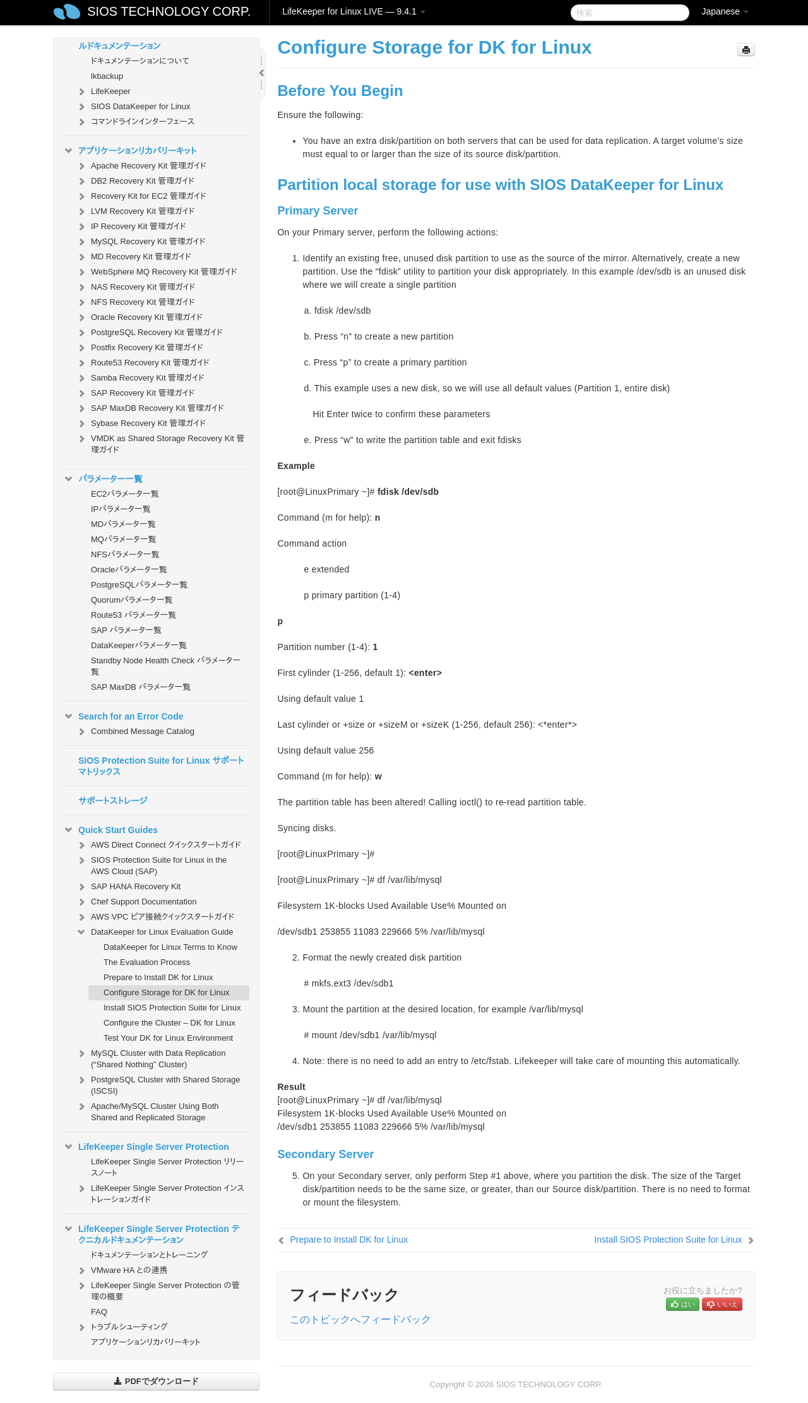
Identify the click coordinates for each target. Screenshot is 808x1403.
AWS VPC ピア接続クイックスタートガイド (155, 917)
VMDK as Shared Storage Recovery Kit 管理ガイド (160, 442)
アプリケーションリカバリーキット (129, 150)
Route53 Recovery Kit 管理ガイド (143, 362)
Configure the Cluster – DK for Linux (169, 1022)
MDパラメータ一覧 (123, 524)
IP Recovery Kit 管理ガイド (131, 226)
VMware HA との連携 (121, 1270)
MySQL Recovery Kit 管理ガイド (141, 241)
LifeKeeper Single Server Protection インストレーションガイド (160, 1192)
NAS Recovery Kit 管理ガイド (135, 287)
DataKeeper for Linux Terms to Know (170, 947)
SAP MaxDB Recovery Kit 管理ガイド (150, 408)
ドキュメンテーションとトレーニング (149, 1255)
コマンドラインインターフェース (135, 121)
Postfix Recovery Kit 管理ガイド (139, 347)
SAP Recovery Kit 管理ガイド (135, 393)
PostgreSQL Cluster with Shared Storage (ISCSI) (158, 1084)
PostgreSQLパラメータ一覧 (139, 584)
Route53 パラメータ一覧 (133, 615)
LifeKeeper (103, 91)
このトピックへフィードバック (360, 1319)
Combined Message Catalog (135, 731)
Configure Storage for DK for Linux (166, 992)
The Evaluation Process (147, 962)
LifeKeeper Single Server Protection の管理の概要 (158, 1289)
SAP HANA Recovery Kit (128, 886)
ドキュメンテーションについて (140, 61)
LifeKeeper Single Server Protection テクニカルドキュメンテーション (151, 1233)
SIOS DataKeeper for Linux (133, 106)
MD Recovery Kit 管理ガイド (133, 256)
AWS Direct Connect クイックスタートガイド (158, 845)
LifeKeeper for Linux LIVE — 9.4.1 (353, 11)
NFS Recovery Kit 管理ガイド (135, 302)
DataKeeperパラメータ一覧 (139, 645)
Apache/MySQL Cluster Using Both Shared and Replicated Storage (147, 1110)
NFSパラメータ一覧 (125, 554)
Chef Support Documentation (136, 901)
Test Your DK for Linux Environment (168, 1038)
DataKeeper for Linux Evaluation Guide (154, 932)
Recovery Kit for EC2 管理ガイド (141, 196)
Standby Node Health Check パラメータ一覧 (166, 666)
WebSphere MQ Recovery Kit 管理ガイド (156, 272)
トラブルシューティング (122, 1327)
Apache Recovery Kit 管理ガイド (141, 166)
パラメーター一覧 (103, 479)
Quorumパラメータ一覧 (132, 600)
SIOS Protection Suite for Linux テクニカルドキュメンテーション (153, 39)
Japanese (725, 11)
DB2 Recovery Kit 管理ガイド (135, 181)
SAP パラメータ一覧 (126, 630)
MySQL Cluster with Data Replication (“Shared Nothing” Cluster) (150, 1057)
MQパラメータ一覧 (124, 539)
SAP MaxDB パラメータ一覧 (141, 687)
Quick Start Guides (110, 830)
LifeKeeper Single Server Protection (146, 1146)
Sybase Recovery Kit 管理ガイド (141, 423)
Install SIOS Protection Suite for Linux (172, 1007)
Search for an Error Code (123, 716)
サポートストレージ (112, 801)
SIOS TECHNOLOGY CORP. (169, 11)
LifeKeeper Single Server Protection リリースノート (167, 1167)
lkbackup (107, 76)
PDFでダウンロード (156, 1381)
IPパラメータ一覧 (121, 509)
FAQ (99, 1312)
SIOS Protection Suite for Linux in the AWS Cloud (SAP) (151, 864)
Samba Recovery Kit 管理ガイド (140, 378)
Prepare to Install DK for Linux (158, 977)
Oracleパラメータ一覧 (129, 569)
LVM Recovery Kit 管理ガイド (135, 211)
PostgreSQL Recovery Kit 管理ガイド (149, 332)
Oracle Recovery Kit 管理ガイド (139, 317)
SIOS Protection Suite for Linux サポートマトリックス (161, 766)
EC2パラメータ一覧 (125, 494)
